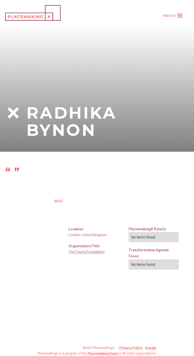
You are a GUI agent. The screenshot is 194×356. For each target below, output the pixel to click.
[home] (33, 13)
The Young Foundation (86, 252)
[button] (173, 15)
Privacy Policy (130, 348)
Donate (150, 348)
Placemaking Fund (102, 353)
